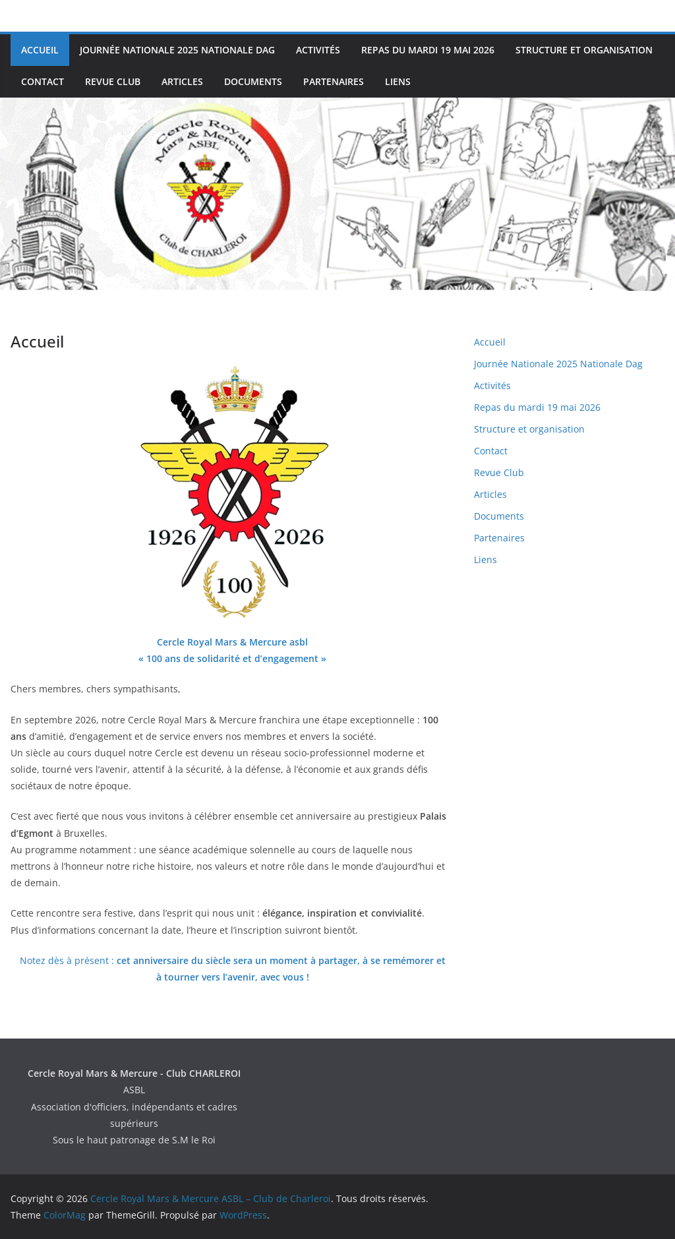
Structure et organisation (584, 50)
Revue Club (112, 81)
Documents (253, 81)
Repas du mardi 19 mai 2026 (427, 50)
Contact (42, 81)
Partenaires (333, 81)
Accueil (40, 50)
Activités (318, 50)
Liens (398, 81)
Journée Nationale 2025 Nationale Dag (177, 50)
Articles (182, 81)
